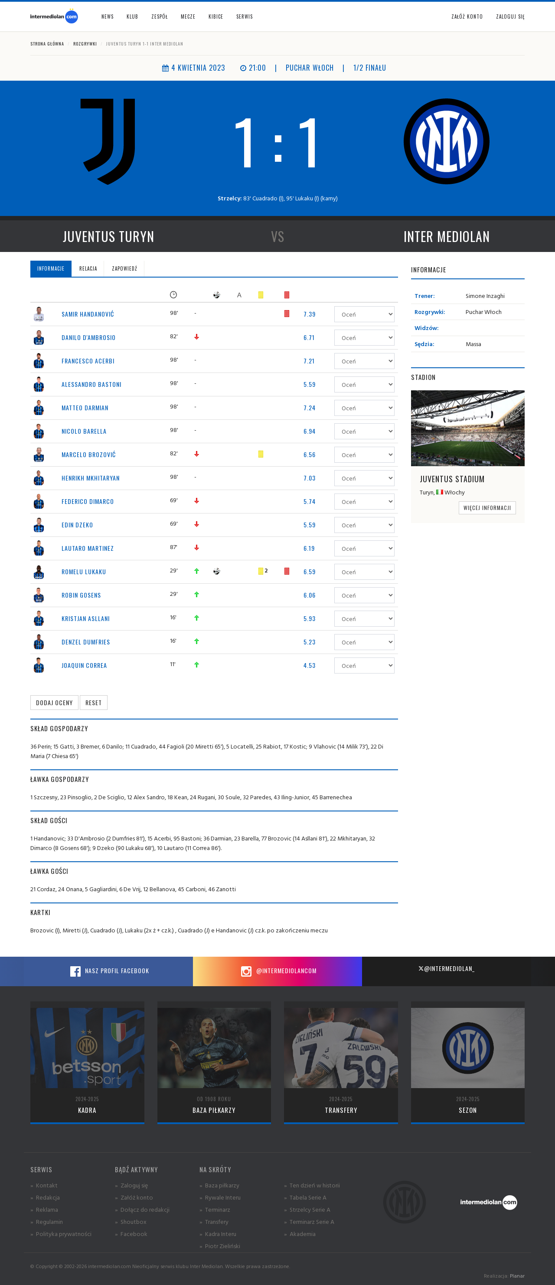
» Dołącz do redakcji (142, 1209)
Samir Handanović (88, 313)
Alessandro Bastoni (91, 384)
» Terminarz (214, 1209)
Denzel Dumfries (86, 641)
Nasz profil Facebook (108, 971)
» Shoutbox (131, 1221)
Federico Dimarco (88, 501)
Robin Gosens (81, 594)
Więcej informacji (487, 507)
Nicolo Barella (84, 430)
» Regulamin (46, 1221)
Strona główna (47, 43)
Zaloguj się (510, 16)
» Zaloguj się (131, 1185)
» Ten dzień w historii (312, 1185)
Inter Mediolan (447, 236)
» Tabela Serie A (305, 1197)
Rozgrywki (85, 43)
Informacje (51, 268)
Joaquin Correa (84, 665)
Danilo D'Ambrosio (89, 337)
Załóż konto (467, 16)
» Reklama (44, 1209)
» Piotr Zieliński (219, 1245)
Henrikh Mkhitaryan (91, 477)
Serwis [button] (244, 16)
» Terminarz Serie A (309, 1221)
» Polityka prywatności (60, 1233)
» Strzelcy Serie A (307, 1209)
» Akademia (300, 1233)
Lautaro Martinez (88, 548)
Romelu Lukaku (84, 571)
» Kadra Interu (217, 1233)
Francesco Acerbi (88, 360)
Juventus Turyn (108, 236)
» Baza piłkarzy (219, 1185)
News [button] (107, 16)
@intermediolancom (278, 971)
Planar (517, 1275)
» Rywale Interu (220, 1197)
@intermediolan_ (446, 968)
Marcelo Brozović (89, 454)
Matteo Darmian (85, 407)
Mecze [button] (188, 16)
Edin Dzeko (77, 524)
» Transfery (214, 1221)
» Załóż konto (134, 1197)
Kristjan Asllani (86, 618)
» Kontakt (44, 1185)
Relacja (88, 268)
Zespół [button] (159, 16)
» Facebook (131, 1233)
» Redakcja (45, 1197)
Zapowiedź (124, 268)
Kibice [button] (216, 16)
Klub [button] (132, 16)
